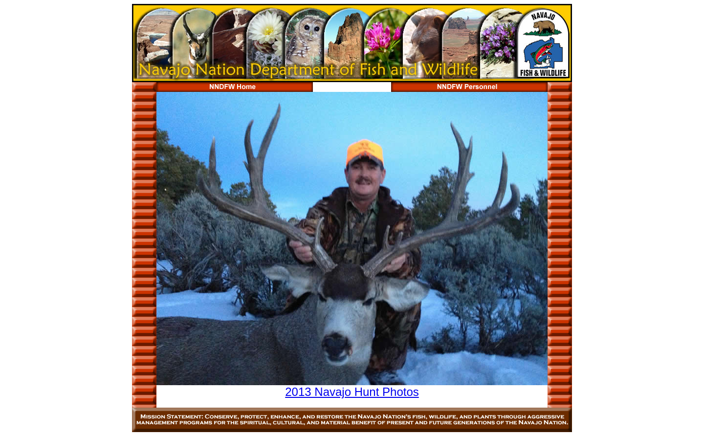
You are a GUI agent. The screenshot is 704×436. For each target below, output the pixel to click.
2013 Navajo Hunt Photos (352, 391)
